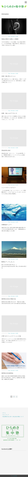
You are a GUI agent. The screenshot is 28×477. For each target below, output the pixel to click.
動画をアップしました (8, 262)
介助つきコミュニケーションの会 (11, 336)
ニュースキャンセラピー (9, 187)
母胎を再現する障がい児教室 (10, 39)
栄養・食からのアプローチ (9, 113)
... (15, 45)
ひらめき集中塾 (14, 475)
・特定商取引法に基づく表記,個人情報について (13, 416)
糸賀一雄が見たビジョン (9, 76)
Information (13, 36)
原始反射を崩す (6, 150)
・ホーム (4, 412)
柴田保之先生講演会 (7, 373)
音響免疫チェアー (7, 224)
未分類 (17, 36)
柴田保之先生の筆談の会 (9, 299)
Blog (9, 36)
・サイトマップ (5, 414)
